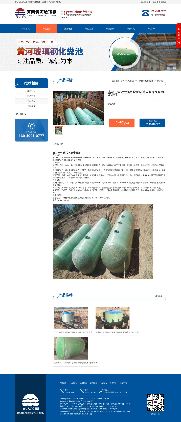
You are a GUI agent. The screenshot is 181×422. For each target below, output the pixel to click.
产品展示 (47, 29)
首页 (122, 81)
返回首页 (144, 2)
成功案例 (89, 29)
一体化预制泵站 (76, 406)
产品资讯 (110, 29)
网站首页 (26, 29)
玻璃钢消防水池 (116, 404)
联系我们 (152, 29)
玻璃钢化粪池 (91, 404)
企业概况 (68, 29)
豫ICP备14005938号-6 (69, 404)
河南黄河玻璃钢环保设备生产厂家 (40, 2)
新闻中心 (131, 29)
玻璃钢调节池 (103, 404)
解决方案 (31, 96)
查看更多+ (159, 296)
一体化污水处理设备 (145, 81)
